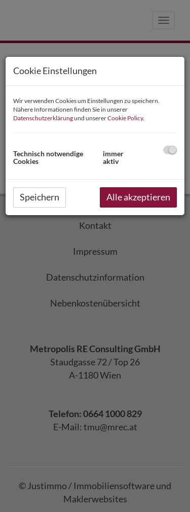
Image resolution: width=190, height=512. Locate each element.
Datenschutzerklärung (43, 118)
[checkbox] (170, 150)
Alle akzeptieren (138, 196)
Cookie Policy (125, 118)
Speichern (39, 196)
